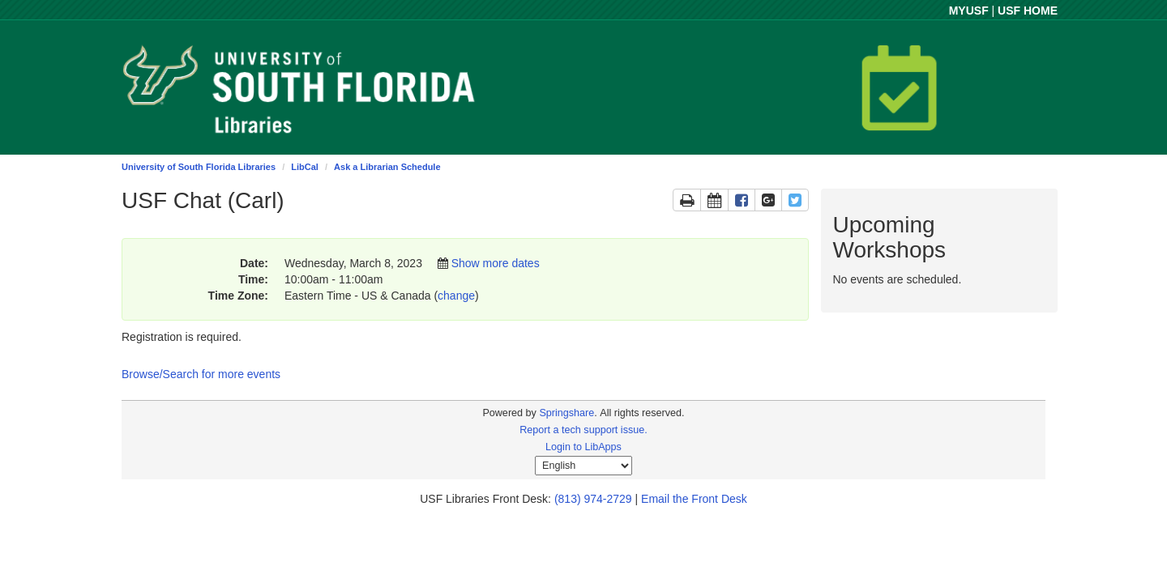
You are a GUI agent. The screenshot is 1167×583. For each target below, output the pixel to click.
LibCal (304, 167)
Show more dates (495, 263)
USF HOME (1028, 10)
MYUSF (969, 10)
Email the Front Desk (694, 498)
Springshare (566, 413)
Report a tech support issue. (583, 430)
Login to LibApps (583, 447)
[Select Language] (583, 465)
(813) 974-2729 (593, 498)
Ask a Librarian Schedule (387, 167)
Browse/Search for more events (201, 374)
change (456, 295)
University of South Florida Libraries (199, 167)
